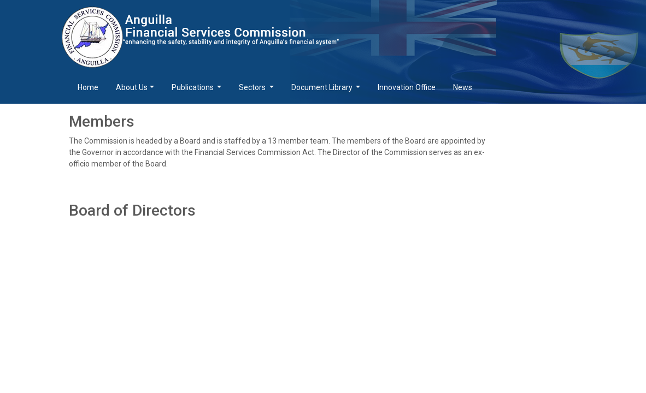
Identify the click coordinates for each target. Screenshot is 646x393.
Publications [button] (193, 87)
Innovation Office (407, 87)
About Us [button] (132, 87)
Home (88, 87)
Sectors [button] (253, 87)
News (462, 87)
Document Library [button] (322, 87)
